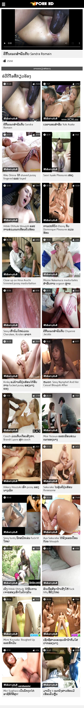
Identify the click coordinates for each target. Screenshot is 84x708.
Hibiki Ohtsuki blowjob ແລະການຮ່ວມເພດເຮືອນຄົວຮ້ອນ (19, 228)
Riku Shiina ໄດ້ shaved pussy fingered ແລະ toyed (19, 177)
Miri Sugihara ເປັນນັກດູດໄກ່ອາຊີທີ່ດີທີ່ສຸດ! (18, 692)
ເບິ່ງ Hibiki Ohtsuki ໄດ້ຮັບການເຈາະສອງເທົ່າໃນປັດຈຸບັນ (20, 590)
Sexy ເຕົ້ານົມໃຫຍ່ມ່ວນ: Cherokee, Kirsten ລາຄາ (17, 333)
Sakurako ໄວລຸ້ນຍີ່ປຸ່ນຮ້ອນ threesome (57, 489)
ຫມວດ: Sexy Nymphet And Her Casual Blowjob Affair (61, 383)
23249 (10, 61)
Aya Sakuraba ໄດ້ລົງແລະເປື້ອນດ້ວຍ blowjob (60, 540)
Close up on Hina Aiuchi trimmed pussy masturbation (19, 282)
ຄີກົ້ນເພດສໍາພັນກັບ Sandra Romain (18, 126)
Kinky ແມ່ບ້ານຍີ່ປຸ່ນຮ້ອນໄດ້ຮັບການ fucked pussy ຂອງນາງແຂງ (20, 385)
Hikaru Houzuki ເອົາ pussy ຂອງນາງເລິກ (21, 489)
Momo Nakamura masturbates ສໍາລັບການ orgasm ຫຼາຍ (60, 282)
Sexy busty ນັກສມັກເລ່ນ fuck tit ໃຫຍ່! (21, 540)
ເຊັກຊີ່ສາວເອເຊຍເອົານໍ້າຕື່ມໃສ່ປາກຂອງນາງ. (60, 641)
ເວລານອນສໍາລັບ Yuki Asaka (59, 124)
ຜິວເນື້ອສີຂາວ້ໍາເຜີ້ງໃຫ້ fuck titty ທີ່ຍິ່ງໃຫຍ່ (58, 590)
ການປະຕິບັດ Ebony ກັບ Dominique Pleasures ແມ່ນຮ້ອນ (58, 229)
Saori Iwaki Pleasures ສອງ (58, 175)
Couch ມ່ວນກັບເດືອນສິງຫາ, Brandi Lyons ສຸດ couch (19, 438)
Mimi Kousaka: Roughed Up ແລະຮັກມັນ (19, 641)
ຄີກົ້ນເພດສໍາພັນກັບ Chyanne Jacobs (59, 333)
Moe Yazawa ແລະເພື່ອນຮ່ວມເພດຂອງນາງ (59, 438)
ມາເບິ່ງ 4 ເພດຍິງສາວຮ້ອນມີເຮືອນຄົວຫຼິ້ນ (59, 692)
